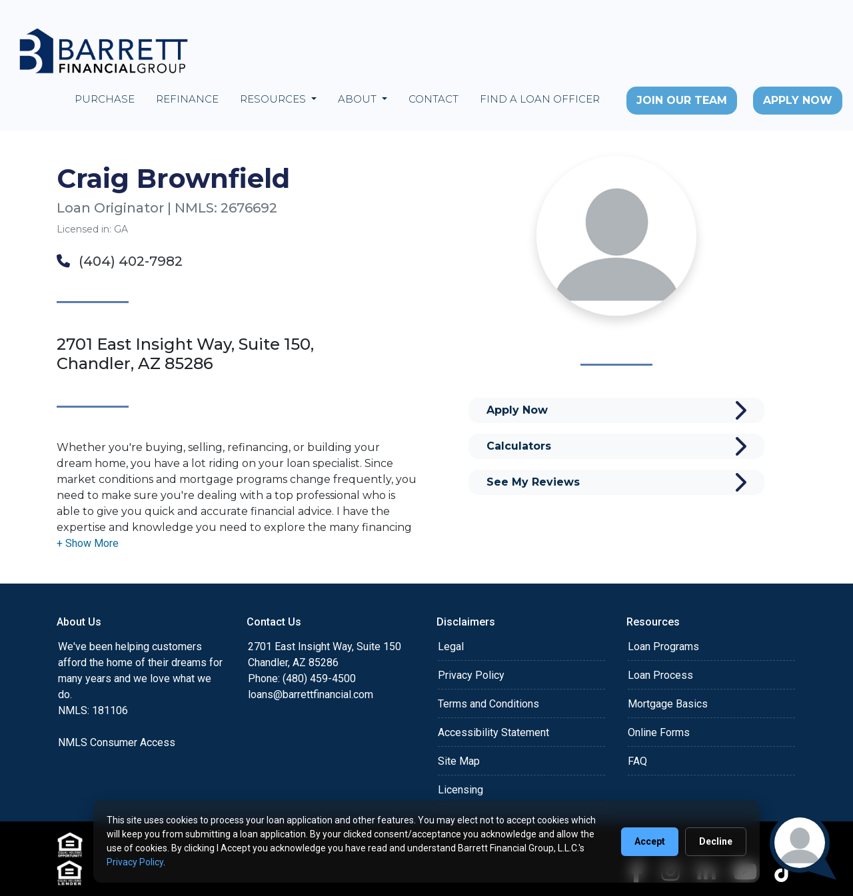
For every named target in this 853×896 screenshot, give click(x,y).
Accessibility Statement (493, 732)
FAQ (637, 761)
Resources (274, 99)
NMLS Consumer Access (116, 742)
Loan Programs (663, 646)
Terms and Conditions (488, 703)
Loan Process (660, 675)
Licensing (460, 789)
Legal (451, 646)
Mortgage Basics (668, 703)
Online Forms (659, 732)
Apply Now (797, 100)
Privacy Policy (471, 675)
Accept (649, 841)
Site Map (459, 761)
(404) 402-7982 (120, 261)
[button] (88, 543)
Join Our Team (681, 100)
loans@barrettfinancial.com (310, 694)
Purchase (105, 99)
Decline (715, 841)
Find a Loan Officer (540, 99)
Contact (433, 99)
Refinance (187, 99)
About (358, 99)
